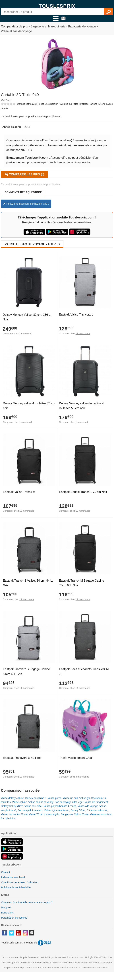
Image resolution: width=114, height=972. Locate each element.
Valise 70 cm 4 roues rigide (44, 814)
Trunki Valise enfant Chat (75, 757)
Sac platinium (8, 818)
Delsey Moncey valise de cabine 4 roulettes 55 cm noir (81, 406)
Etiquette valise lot (97, 810)
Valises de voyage (88, 806)
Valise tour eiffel (33, 806)
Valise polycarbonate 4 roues (60, 806)
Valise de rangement (96, 802)
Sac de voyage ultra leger (69, 802)
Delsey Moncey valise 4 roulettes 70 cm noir (29, 406)
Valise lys (84, 798)
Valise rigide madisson (56, 810)
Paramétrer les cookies (14, 917)
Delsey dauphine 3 (35, 798)
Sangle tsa (67, 814)
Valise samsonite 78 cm (14, 814)
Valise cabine (19, 802)
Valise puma (54, 798)
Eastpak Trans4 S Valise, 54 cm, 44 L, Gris (28, 583)
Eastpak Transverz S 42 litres (22, 757)
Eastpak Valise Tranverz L (76, 314)
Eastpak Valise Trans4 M (19, 491)
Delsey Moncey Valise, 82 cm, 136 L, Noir (27, 317)
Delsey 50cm (78, 810)
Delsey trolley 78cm (12, 806)
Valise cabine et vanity (40, 802)
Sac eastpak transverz (30, 810)
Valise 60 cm (81, 814)
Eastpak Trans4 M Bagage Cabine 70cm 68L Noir (81, 583)
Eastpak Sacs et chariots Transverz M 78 (84, 671)
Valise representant (101, 814)
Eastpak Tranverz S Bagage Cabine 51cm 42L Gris (26, 671)
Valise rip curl (70, 798)
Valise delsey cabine (12, 798)
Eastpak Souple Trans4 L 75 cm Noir (83, 491)
